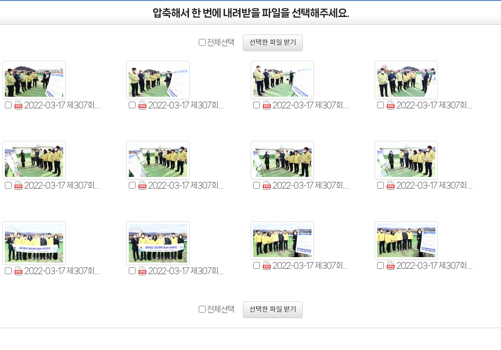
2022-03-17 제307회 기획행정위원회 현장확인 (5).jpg (57, 185)
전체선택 (220, 42)
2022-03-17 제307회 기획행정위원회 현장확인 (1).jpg (57, 105)
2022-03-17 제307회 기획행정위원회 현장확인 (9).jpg (57, 271)
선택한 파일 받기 (272, 43)
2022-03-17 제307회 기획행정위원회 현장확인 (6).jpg (181, 185)
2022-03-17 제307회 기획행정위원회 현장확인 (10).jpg (181, 271)
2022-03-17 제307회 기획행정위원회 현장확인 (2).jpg (181, 105)
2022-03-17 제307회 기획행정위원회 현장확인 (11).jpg (305, 265)
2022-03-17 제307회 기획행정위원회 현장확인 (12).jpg (429, 265)
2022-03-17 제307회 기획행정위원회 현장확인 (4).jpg (429, 105)
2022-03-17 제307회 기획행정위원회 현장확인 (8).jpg (429, 185)
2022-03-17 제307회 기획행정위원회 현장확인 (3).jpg (305, 105)
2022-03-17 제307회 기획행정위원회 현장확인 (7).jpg (305, 185)
